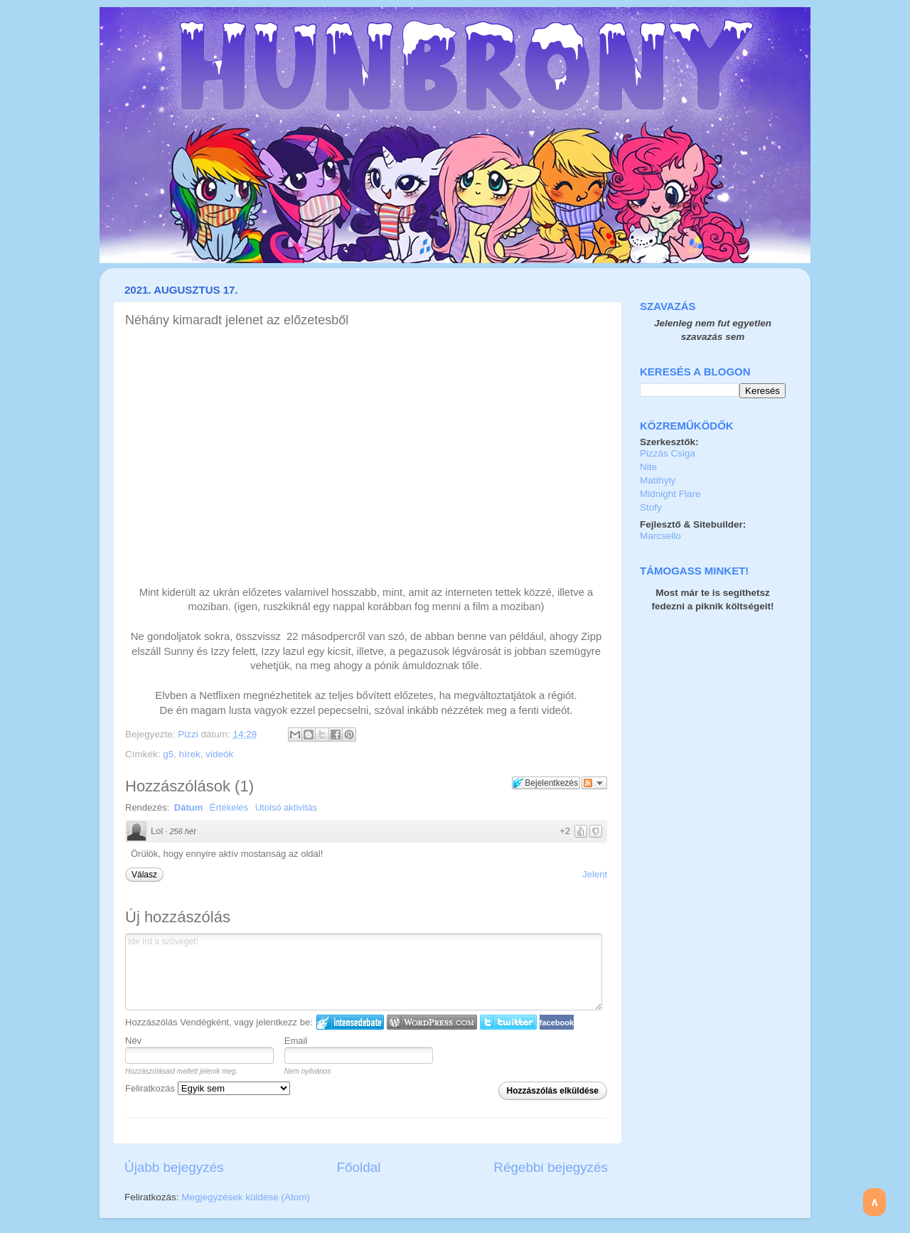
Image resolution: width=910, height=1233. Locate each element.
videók (219, 754)
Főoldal (359, 1167)
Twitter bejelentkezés (508, 1022)
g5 (168, 754)
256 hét (182, 831)
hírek (189, 754)
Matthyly (657, 480)
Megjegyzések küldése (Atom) (245, 1197)
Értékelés (229, 807)
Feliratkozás (207, 1088)
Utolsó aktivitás (286, 807)
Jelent (594, 874)
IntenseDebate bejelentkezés (350, 1022)
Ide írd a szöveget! (363, 972)
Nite (648, 466)
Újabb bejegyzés (174, 1167)
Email (296, 1040)
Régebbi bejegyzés (550, 1167)
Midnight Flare (670, 494)
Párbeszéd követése (594, 782)
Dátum (188, 807)
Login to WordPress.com (432, 1022)
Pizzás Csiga (667, 453)
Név (133, 1040)
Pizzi (189, 734)
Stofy (651, 507)
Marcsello (660, 535)
